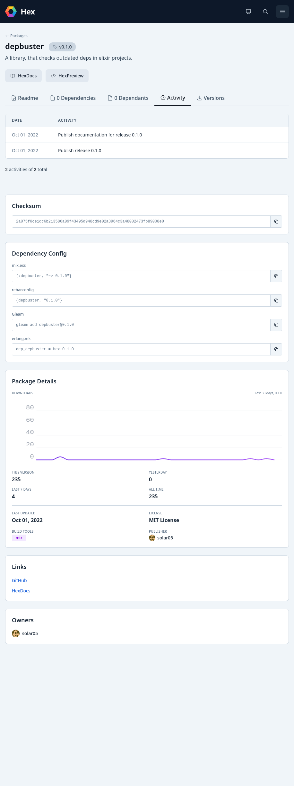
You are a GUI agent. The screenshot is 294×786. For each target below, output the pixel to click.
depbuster (24, 46)
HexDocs (21, 591)
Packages (16, 36)
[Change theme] (248, 11)
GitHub (19, 580)
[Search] (265, 11)
